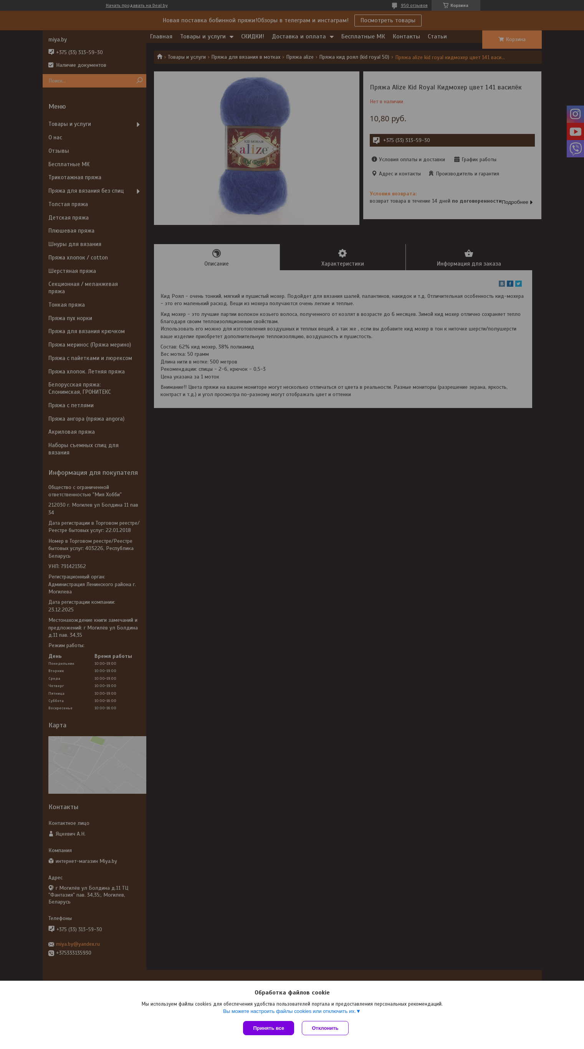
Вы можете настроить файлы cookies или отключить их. (289, 1011)
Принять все (268, 1028)
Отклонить (325, 1028)
